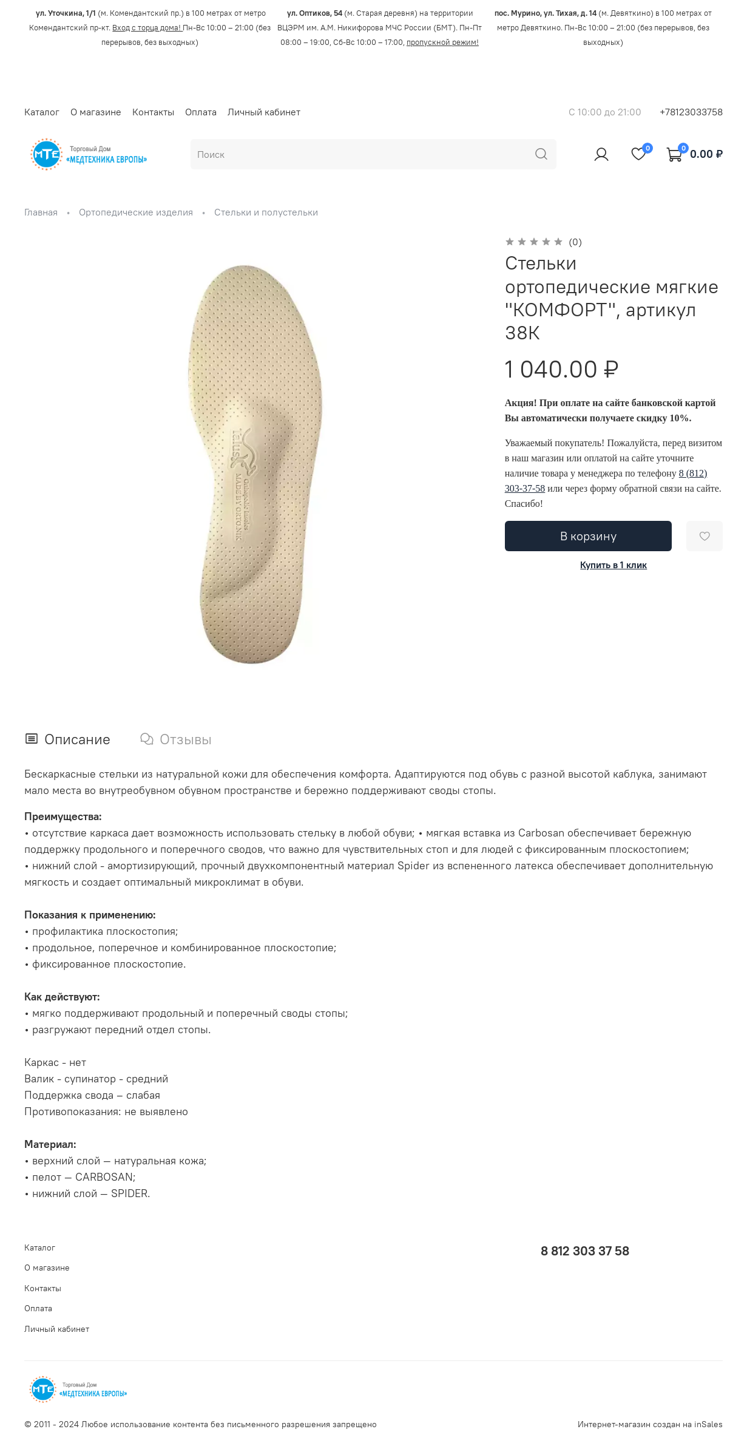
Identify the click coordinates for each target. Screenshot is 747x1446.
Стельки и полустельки (266, 212)
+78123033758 (691, 112)
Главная (41, 212)
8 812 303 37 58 (585, 1251)
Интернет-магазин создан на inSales (650, 1424)
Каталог (41, 112)
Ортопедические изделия (136, 212)
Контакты (153, 112)
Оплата (201, 112)
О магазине (95, 112)
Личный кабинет (264, 112)
